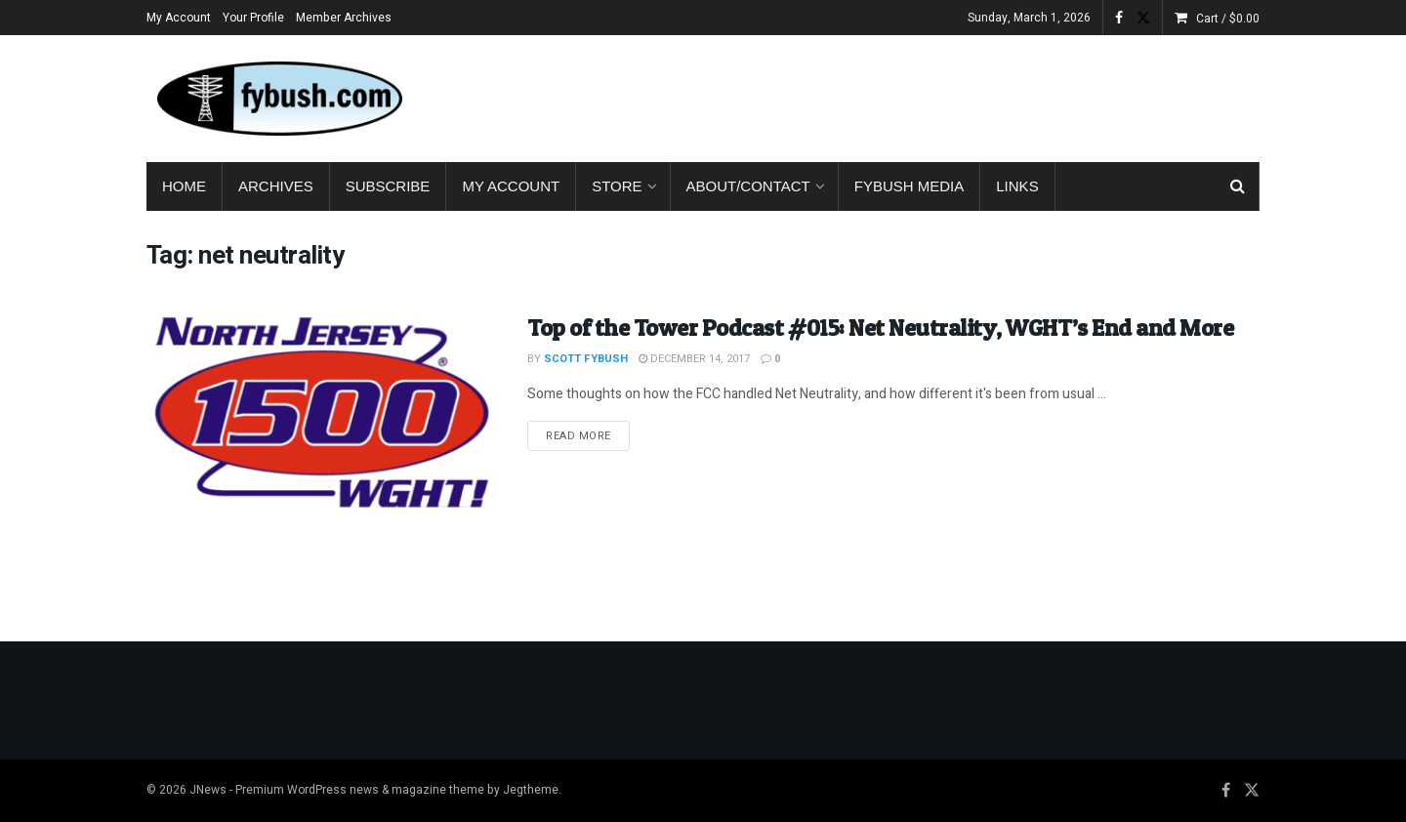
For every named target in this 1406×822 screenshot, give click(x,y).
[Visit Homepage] (278, 99)
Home (184, 186)
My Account (178, 17)
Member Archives (344, 17)
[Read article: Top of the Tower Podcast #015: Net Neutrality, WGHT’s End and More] (322, 436)
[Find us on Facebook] (1225, 790)
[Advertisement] (904, 95)
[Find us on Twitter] (1252, 790)
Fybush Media (909, 186)
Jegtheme (530, 790)
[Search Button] (1237, 186)
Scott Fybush (586, 358)
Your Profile (253, 17)
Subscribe (388, 186)
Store (616, 186)
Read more (588, 435)
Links (1017, 186)
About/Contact (748, 186)
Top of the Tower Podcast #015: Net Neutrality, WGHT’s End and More (880, 327)
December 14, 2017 (694, 358)
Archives (275, 186)
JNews (208, 790)
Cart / (1228, 18)
